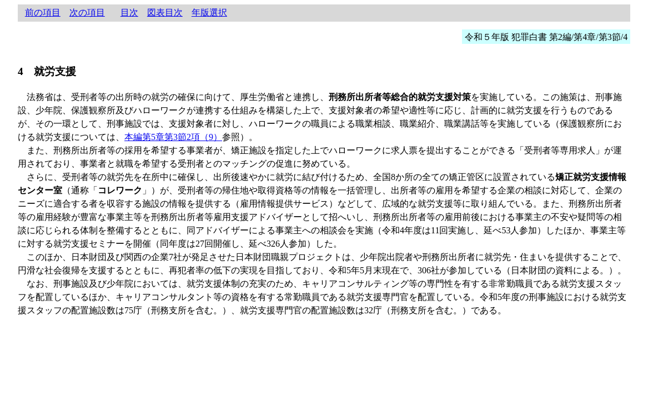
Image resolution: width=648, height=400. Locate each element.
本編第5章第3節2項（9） (173, 137)
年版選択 (209, 12)
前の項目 (43, 12)
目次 (129, 12)
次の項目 (87, 12)
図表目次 (165, 12)
